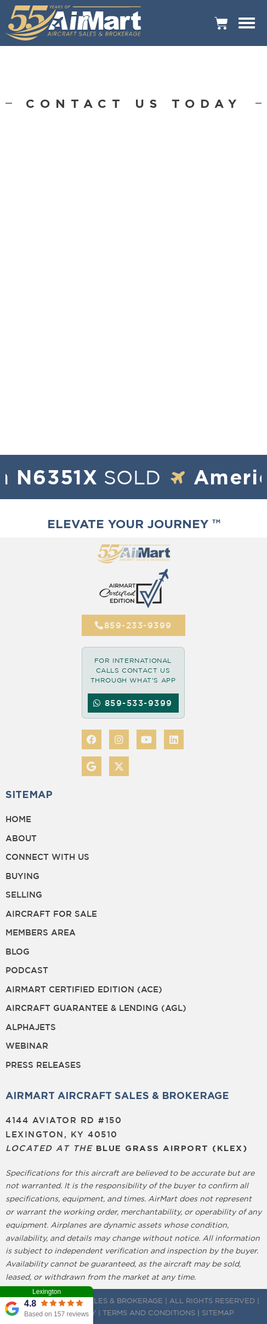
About (21, 838)
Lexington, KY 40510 (61, 1134)
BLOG (17, 951)
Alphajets (30, 1027)
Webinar (26, 1045)
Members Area (40, 932)
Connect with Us (47, 857)
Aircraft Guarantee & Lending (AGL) (95, 1008)
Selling (23, 894)
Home (18, 819)
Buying (22, 876)
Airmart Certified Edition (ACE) (83, 989)
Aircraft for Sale (51, 913)
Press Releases (43, 1064)
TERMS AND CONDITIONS (149, 1312)
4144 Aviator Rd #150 (63, 1120)
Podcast (26, 970)
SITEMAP (218, 1312)
